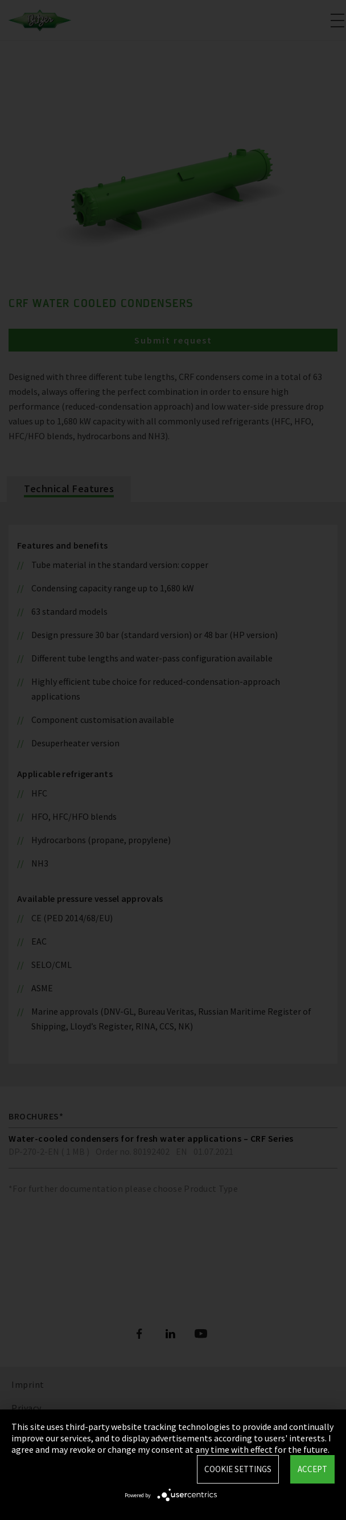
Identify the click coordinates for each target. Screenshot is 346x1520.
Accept (312, 1469)
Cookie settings (237, 1469)
